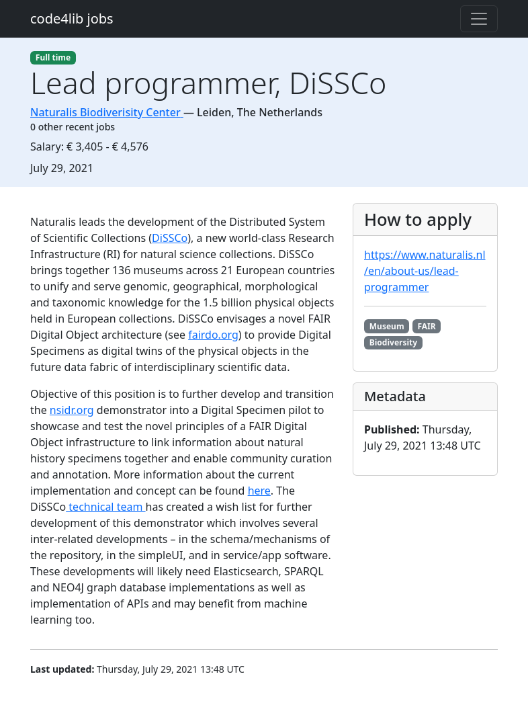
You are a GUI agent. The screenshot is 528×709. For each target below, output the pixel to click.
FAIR (426, 326)
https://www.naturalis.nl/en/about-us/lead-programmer (425, 270)
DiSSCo (169, 238)
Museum (386, 326)
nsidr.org (72, 410)
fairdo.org (213, 334)
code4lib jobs (72, 18)
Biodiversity (393, 342)
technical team (105, 506)
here (259, 490)
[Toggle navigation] (479, 18)
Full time (53, 57)
